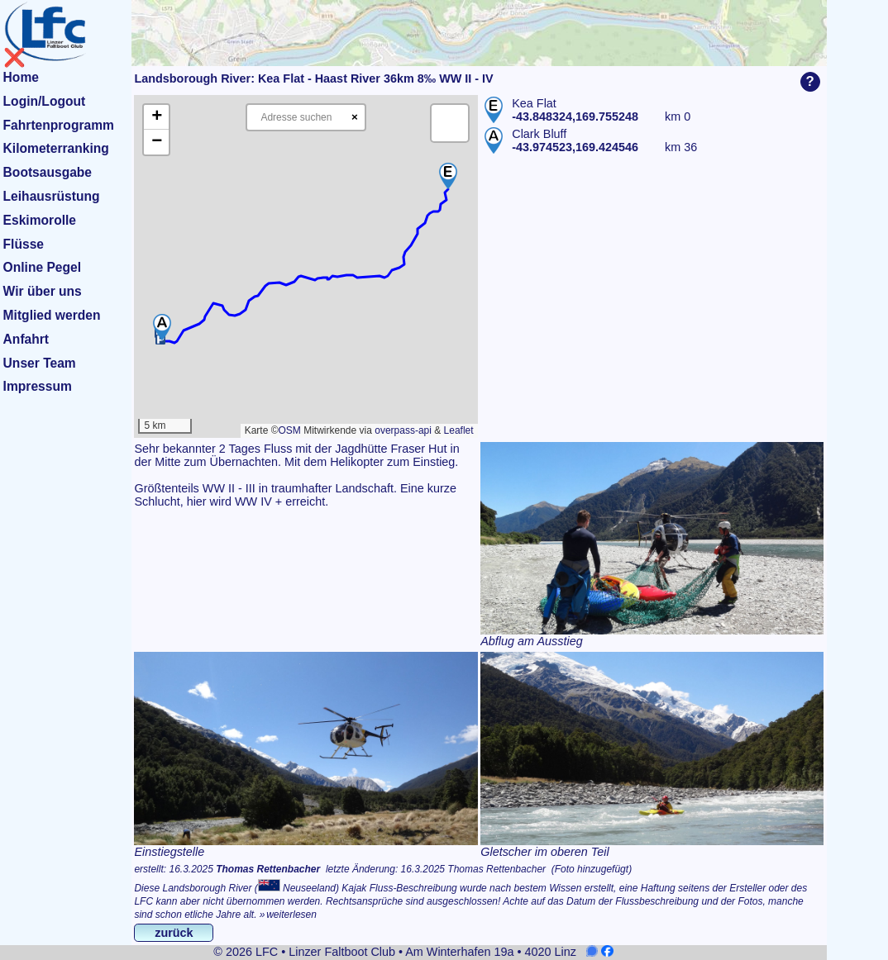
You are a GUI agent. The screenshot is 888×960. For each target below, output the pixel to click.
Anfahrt (26, 339)
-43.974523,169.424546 (575, 147)
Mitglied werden (52, 315)
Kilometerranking (56, 148)
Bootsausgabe (47, 172)
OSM (289, 430)
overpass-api (403, 430)
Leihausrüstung (51, 196)
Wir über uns (42, 291)
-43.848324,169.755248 (575, 116)
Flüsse (23, 244)
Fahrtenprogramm (58, 125)
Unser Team (39, 363)
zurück (174, 932)
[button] (448, 176)
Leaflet (459, 430)
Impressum (37, 386)
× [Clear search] (354, 117)
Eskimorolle (39, 220)
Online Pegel (42, 267)
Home (21, 77)
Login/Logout (44, 101)
